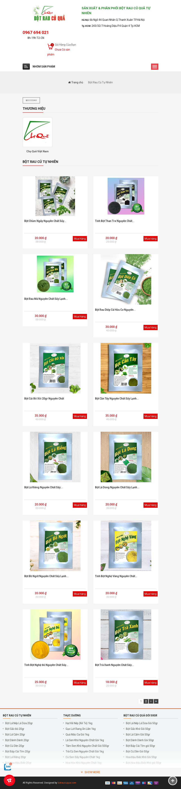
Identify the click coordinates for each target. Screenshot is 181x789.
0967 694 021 (36, 32)
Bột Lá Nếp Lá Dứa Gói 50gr (142, 723)
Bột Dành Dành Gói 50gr (140, 740)
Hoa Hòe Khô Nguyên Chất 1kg (83, 762)
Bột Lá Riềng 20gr (15, 757)
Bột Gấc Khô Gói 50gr (138, 728)
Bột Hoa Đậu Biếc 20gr (18, 762)
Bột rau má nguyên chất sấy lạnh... (46, 298)
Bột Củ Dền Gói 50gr (137, 751)
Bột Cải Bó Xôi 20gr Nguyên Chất (44, 398)
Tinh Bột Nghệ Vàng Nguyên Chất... (116, 576)
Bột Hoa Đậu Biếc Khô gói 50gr (143, 762)
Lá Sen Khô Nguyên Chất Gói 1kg (85, 740)
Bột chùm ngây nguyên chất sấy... (45, 220)
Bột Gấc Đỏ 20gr (14, 728)
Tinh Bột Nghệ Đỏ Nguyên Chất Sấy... (46, 664)
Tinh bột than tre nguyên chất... (114, 220)
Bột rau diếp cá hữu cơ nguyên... (115, 309)
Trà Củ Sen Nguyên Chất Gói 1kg (85, 751)
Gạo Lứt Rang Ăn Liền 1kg (81, 728)
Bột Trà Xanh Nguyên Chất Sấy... (114, 664)
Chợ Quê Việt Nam (37, 151)
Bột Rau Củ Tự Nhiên (100, 82)
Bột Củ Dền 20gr (14, 745)
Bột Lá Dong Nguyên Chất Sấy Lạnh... (117, 487)
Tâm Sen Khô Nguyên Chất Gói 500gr (87, 745)
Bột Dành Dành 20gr (17, 740)
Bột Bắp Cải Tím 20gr (17, 751)
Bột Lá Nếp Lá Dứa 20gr (19, 723)
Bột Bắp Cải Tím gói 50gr (140, 745)
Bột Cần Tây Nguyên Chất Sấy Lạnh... (117, 398)
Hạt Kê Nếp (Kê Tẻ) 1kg (79, 723)
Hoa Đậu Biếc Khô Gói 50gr (141, 757)
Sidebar (31, 100)
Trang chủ (75, 82)
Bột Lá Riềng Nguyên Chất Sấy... (43, 487)
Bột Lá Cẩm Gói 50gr (138, 734)
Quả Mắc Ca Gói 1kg (77, 734)
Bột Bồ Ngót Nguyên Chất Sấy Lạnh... (46, 576)
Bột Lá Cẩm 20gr (15, 734)
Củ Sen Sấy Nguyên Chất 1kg (83, 757)
